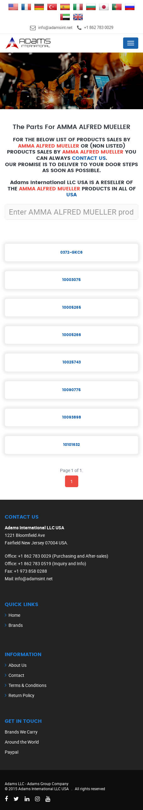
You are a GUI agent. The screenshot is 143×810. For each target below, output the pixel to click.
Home (14, 615)
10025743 (72, 362)
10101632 (71, 445)
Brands (16, 625)
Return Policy (21, 695)
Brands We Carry (21, 732)
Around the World (22, 742)
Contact (16, 675)
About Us (18, 665)
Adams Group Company (48, 783)
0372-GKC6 (71, 252)
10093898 (71, 417)
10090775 (71, 390)
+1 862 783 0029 (98, 27)
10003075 (71, 280)
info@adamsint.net (55, 27)
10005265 (71, 307)
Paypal (11, 752)
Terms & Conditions (27, 685)
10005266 (71, 335)
